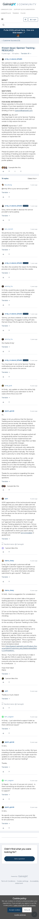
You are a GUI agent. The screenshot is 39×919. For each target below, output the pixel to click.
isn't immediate (26, 533)
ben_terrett (9, 229)
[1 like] (10, 548)
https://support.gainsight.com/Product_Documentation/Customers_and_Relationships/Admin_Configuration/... (19, 648)
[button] (2, 20)
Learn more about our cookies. (24, 905)
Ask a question (19, 859)
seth (6, 499)
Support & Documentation (24, 9)
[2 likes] (10, 486)
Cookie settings (22, 881)
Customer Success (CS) (11, 40)
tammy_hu (9, 286)
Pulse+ (23, 13)
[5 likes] (11, 167)
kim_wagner (9, 717)
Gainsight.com (6, 9)
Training (16, 13)
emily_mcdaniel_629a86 (13, 59)
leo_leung (8, 185)
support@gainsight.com (24, 110)
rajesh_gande (9, 411)
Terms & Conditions (8, 881)
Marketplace (6, 13)
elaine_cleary (9, 561)
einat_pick (8, 386)
